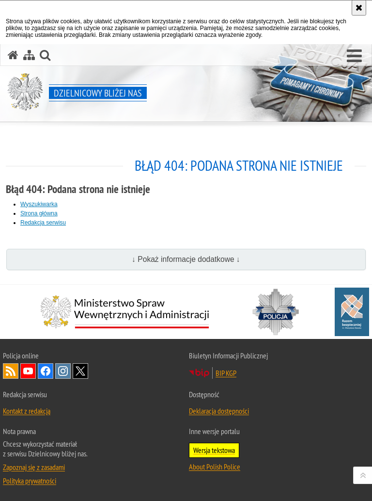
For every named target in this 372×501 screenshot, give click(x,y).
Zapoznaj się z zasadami (34, 467)
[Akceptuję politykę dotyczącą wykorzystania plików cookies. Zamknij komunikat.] (359, 8)
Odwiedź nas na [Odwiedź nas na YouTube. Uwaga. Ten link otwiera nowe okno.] (28, 371)
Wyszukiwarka (39, 204)
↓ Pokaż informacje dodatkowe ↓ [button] (186, 259)
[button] (354, 56)
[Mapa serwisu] (29, 55)
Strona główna (39, 213)
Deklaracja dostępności (219, 411)
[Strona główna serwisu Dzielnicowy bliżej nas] (13, 55)
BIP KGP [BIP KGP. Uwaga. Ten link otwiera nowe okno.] (226, 373)
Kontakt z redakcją (26, 411)
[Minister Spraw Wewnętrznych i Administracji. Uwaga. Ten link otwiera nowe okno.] (125, 312)
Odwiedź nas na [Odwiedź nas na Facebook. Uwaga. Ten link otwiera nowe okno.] (45, 371)
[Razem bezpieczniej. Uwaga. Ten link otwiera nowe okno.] (352, 312)
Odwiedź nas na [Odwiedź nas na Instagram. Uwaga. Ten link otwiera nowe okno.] (63, 371)
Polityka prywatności (29, 480)
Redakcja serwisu (43, 222)
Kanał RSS (10, 371)
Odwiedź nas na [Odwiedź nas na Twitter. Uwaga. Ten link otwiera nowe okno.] (80, 371)
